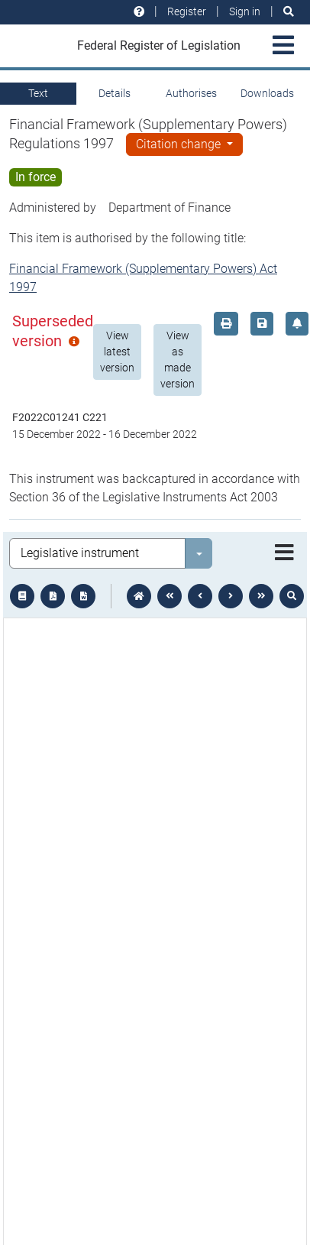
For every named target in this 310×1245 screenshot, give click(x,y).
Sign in (244, 11)
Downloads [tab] (267, 93)
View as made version (177, 359)
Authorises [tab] (191, 93)
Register (186, 11)
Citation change (180, 144)
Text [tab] (38, 93)
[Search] (288, 12)
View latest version (117, 351)
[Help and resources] (139, 12)
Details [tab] (114, 93)
